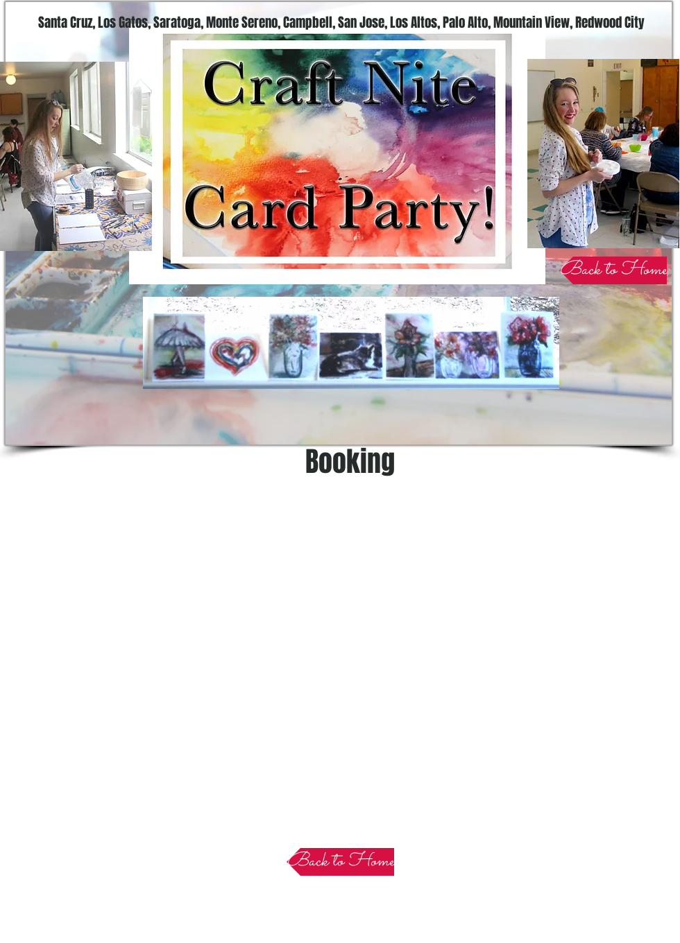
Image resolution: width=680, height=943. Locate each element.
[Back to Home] (613, 270)
